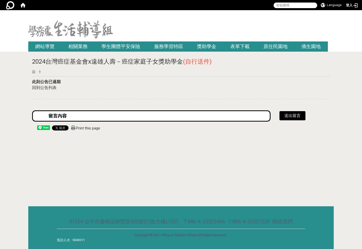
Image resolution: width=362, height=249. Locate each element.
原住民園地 (275, 46)
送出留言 (292, 115)
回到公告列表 (44, 87)
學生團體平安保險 (120, 46)
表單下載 (240, 46)
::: (332, 16)
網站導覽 (45, 46)
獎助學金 (206, 46)
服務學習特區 (168, 46)
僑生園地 (311, 46)
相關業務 (78, 46)
